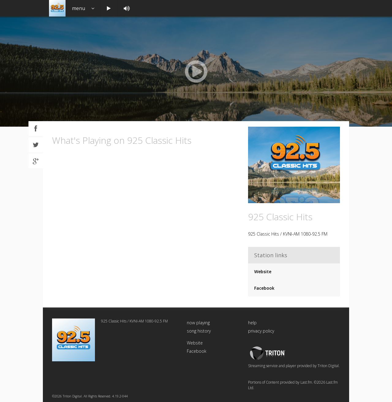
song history (199, 331)
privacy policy (261, 331)
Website (262, 271)
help (252, 323)
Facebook (264, 288)
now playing (198, 323)
